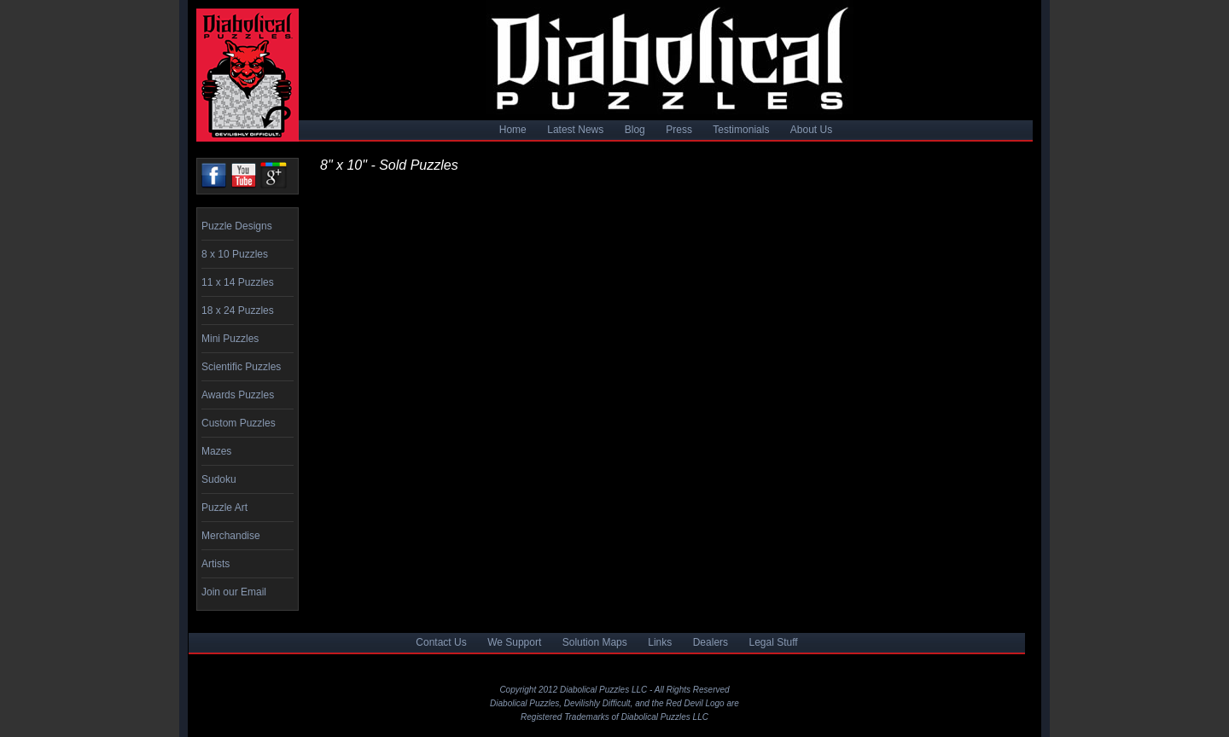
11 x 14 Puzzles (237, 282)
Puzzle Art (224, 508)
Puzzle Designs (236, 226)
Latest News (575, 130)
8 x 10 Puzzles (234, 254)
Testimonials (741, 130)
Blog (635, 130)
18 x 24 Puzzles (237, 310)
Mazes (216, 451)
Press (679, 130)
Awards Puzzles (237, 395)
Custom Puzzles (238, 423)
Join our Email (233, 592)
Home (513, 130)
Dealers (710, 642)
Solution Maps (594, 642)
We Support (514, 642)
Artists (215, 564)
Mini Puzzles (230, 339)
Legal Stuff (773, 642)
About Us (811, 130)
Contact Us (441, 642)
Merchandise (230, 536)
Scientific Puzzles (241, 367)
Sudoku (218, 479)
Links (660, 642)
